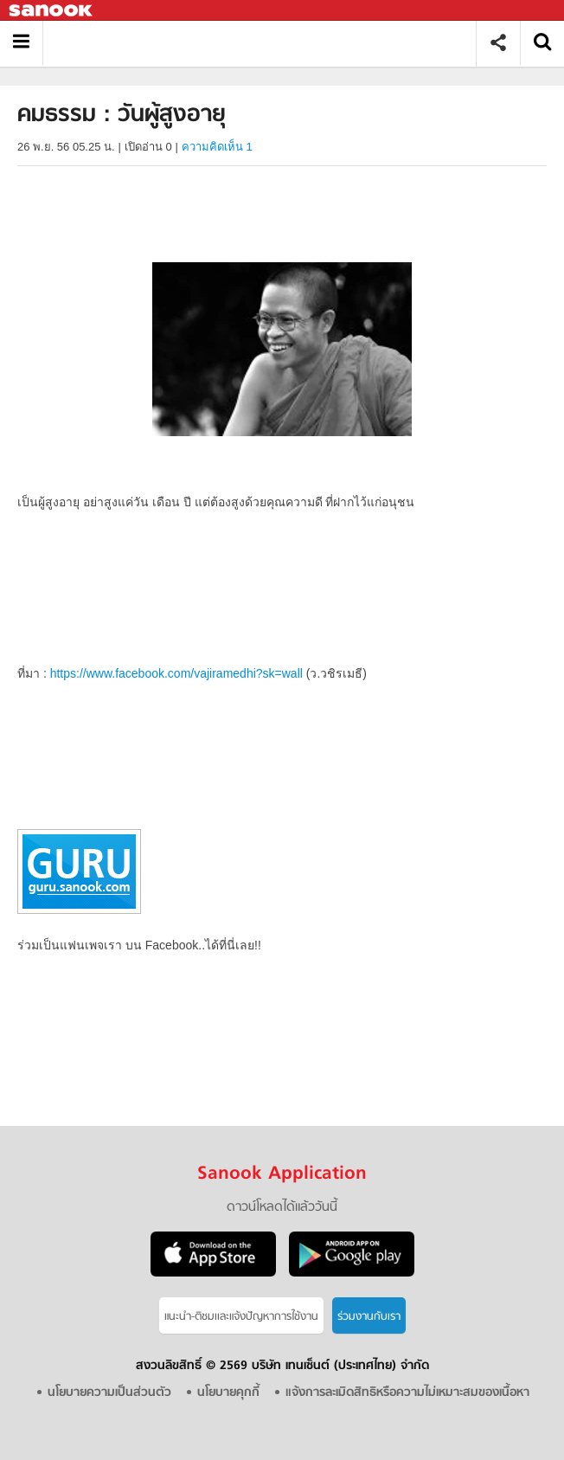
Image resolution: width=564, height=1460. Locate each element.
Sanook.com (52, 11)
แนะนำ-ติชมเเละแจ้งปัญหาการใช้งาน (241, 1317)
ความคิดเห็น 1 (217, 146)
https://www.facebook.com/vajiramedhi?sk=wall (176, 673)
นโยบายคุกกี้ (228, 1393)
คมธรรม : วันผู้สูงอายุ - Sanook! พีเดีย (266, 43)
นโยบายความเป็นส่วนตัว (109, 1393)
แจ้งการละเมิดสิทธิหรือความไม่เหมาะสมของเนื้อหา (407, 1393)
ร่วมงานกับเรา (369, 1317)
